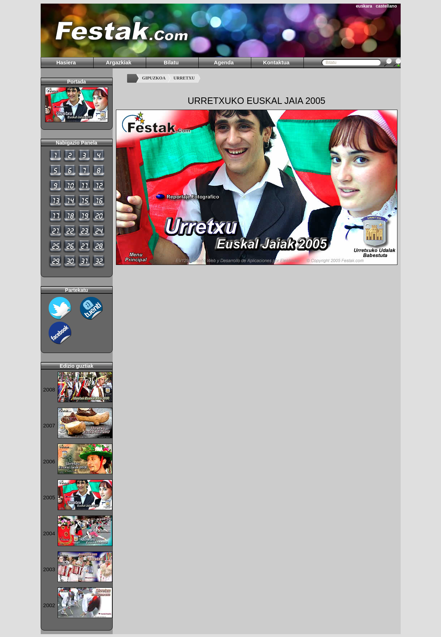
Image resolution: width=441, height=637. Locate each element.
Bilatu (171, 62)
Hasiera (66, 62)
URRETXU (184, 78)
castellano (386, 6)
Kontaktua (276, 62)
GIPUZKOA (154, 78)
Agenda (224, 62)
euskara (364, 6)
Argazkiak (118, 62)
